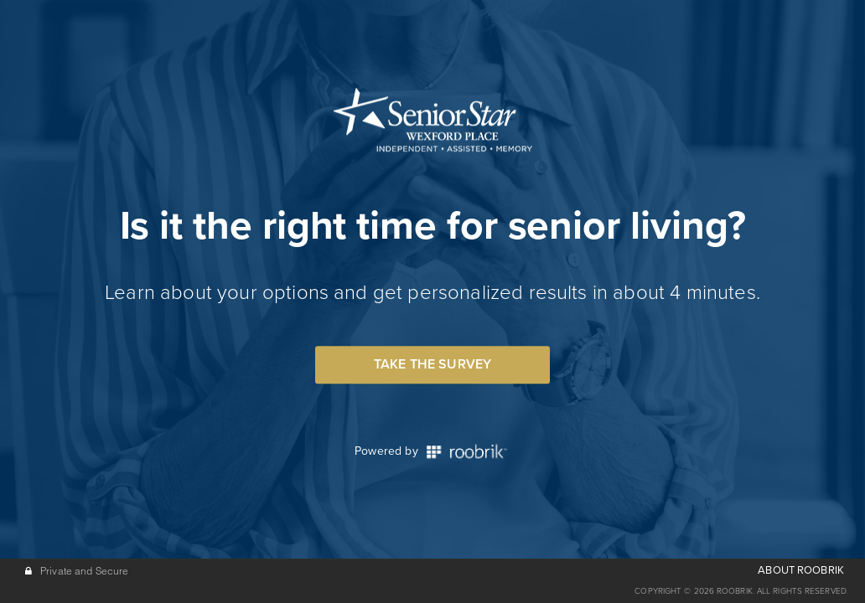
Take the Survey (432, 364)
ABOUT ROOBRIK (801, 570)
